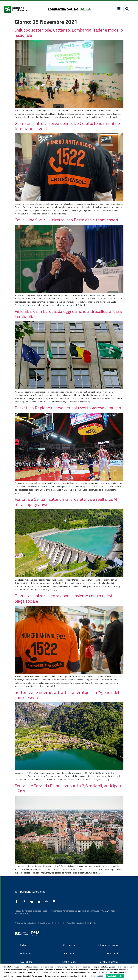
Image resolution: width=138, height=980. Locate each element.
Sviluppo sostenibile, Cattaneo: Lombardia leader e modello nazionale (69, 32)
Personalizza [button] (97, 976)
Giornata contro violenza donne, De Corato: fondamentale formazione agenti (67, 126)
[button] (126, 9)
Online (85, 9)
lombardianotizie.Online (30, 891)
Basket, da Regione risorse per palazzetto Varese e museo (68, 407)
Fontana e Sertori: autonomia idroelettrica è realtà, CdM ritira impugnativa (66, 502)
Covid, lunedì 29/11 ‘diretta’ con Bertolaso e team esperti (67, 220)
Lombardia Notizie (63, 9)
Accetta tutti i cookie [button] (115, 976)
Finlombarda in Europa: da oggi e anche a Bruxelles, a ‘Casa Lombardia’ (68, 314)
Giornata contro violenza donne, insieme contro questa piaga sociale (65, 598)
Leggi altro (82, 976)
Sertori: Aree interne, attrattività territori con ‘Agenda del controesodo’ (67, 695)
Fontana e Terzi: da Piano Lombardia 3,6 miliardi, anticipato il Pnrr (68, 788)
